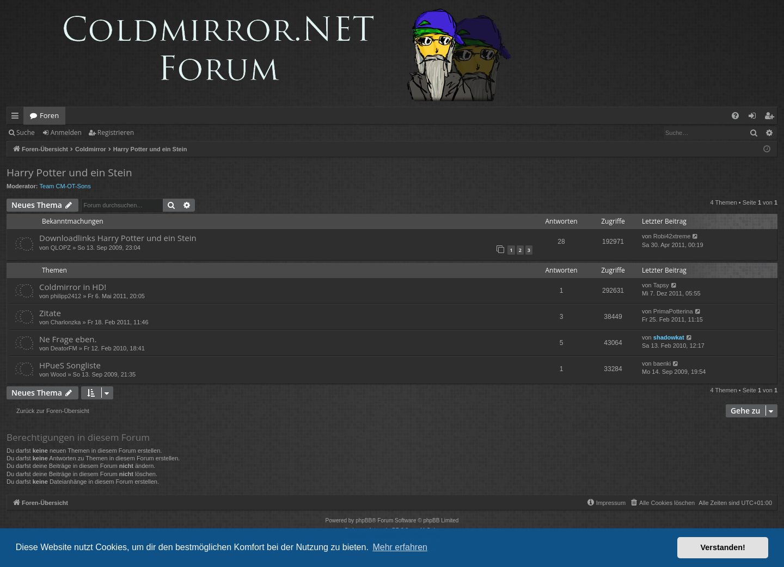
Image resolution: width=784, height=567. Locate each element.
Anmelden (66, 132)
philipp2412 (66, 296)
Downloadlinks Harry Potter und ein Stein (118, 237)
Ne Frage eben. (67, 339)
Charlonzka (66, 322)
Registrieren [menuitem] (771, 117)
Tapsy (661, 285)
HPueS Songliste (70, 365)
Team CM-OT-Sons (65, 186)
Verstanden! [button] (723, 547)
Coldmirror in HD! (72, 286)
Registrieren (115, 132)
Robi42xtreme (671, 236)
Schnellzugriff (17, 117)
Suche (25, 132)
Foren (49, 115)
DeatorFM (64, 348)
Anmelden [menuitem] (755, 117)
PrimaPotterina (673, 311)
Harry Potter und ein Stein (69, 172)
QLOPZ (61, 247)
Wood (58, 374)
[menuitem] (735, 116)
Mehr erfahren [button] (399, 547)
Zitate (50, 312)
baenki (662, 363)
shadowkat (668, 337)
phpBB (364, 520)
